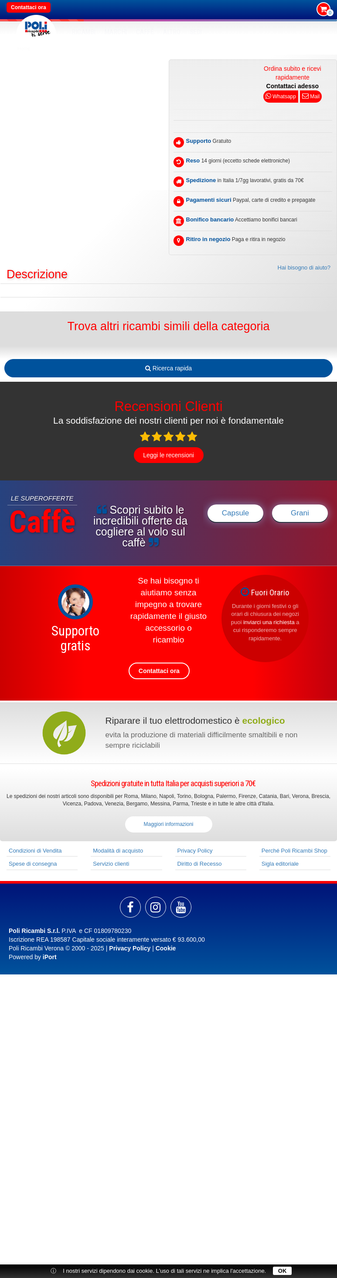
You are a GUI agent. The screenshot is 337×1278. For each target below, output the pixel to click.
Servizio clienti (111, 863)
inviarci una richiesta (269, 622)
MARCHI (116, 32)
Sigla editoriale (280, 863)
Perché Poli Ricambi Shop (294, 850)
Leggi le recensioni (168, 455)
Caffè (145, 32)
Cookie (166, 948)
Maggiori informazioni (168, 824)
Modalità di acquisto (118, 850)
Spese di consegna (33, 863)
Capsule (235, 513)
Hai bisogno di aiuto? (304, 267)
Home (23, 48)
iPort (50, 956)
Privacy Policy (195, 850)
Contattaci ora (28, 7)
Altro (172, 32)
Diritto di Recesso (199, 863)
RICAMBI (84, 32)
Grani (300, 513)
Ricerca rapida (168, 368)
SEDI (196, 32)
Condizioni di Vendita (35, 850)
